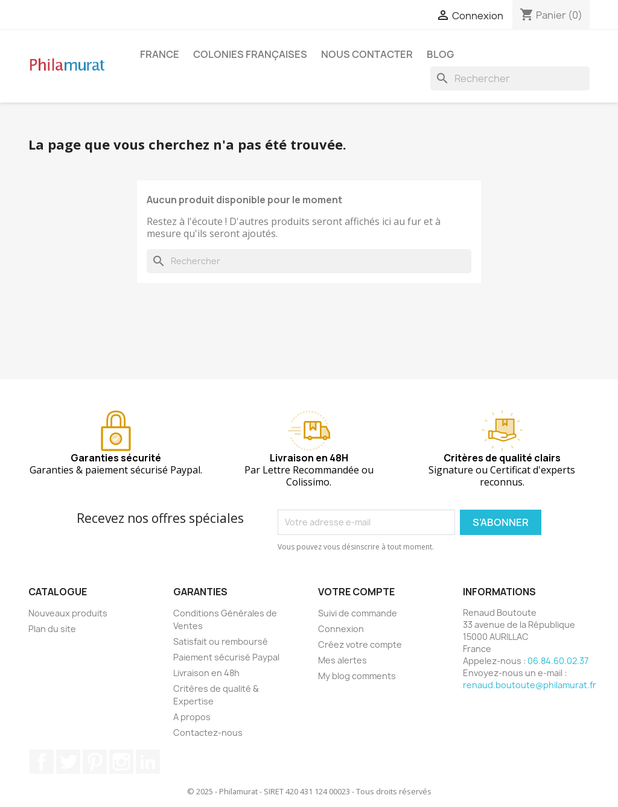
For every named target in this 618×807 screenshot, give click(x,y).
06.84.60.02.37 (557, 660)
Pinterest (95, 762)
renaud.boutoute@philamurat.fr (529, 685)
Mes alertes (342, 660)
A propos (192, 717)
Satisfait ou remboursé (220, 641)
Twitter (68, 762)
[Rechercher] (510, 78)
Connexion (341, 629)
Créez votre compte (360, 644)
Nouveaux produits (67, 613)
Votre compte (356, 591)
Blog (440, 54)
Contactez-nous (208, 732)
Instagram (121, 762)
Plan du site (52, 629)
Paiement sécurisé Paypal (226, 657)
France (159, 54)
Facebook (42, 762)
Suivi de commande (357, 613)
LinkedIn (148, 762)
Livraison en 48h (206, 673)
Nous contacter (367, 54)
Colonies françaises (250, 54)
